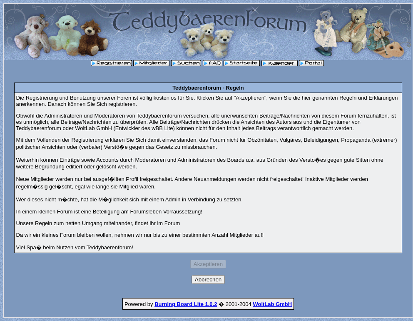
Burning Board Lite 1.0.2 (185, 304)
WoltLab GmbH (272, 304)
